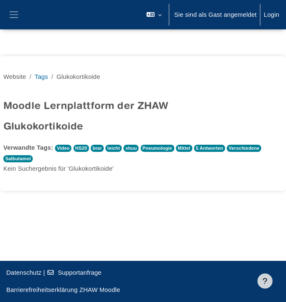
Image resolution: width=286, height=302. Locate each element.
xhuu (131, 148)
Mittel (184, 148)
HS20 (81, 148)
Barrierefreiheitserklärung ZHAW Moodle (63, 289)
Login (271, 14)
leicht (114, 148)
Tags (41, 76)
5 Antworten (209, 148)
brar (97, 148)
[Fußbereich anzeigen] (265, 281)
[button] (154, 14)
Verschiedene (244, 148)
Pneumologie (157, 148)
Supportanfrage (74, 272)
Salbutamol (18, 158)
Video (63, 148)
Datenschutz (24, 272)
